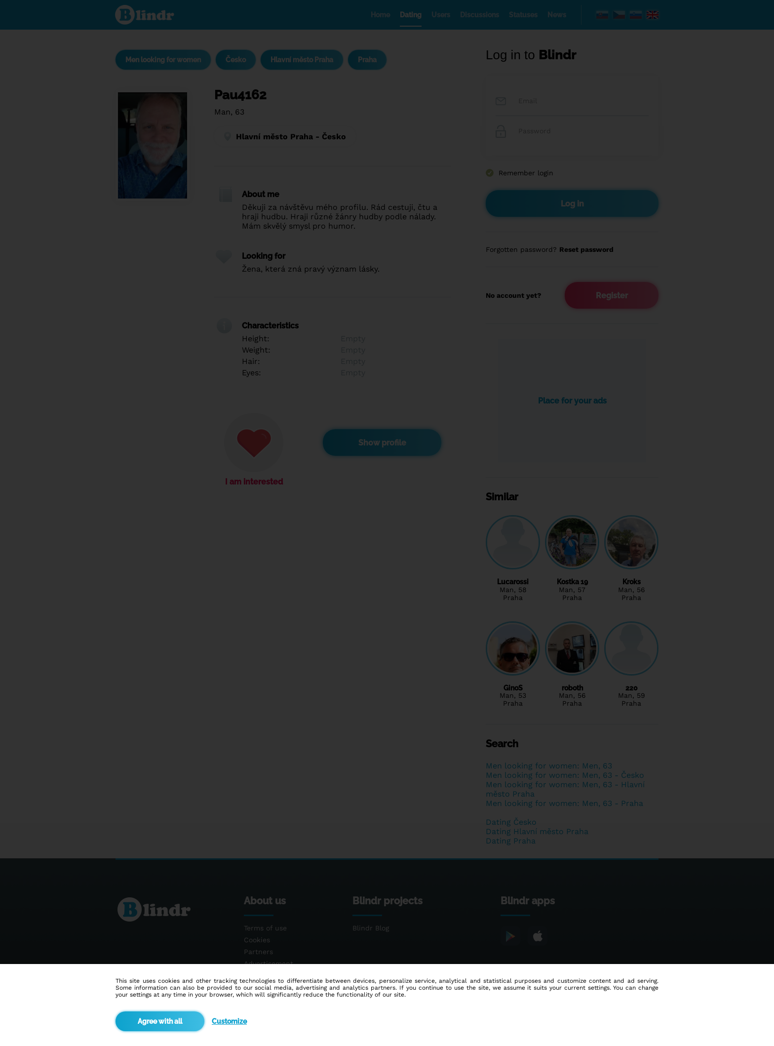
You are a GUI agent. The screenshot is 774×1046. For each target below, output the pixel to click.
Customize (229, 1021)
